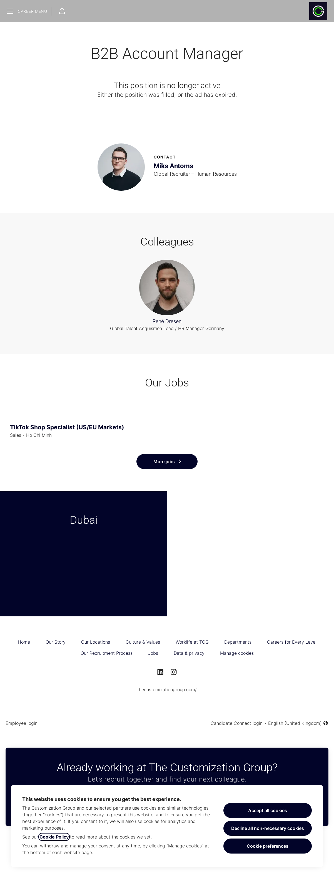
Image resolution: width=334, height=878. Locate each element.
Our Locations (95, 642)
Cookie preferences (267, 846)
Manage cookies (237, 653)
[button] (62, 11)
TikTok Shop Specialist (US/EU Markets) (167, 427)
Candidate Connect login (237, 723)
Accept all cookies (267, 810)
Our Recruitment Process (107, 653)
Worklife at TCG (192, 642)
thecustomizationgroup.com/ (167, 689)
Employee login (22, 723)
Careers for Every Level (291, 642)
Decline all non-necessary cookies (267, 828)
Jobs (153, 653)
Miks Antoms (173, 166)
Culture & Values (143, 642)
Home (24, 642)
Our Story (56, 642)
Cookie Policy (54, 837)
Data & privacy (189, 653)
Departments (237, 642)
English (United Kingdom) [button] (298, 723)
